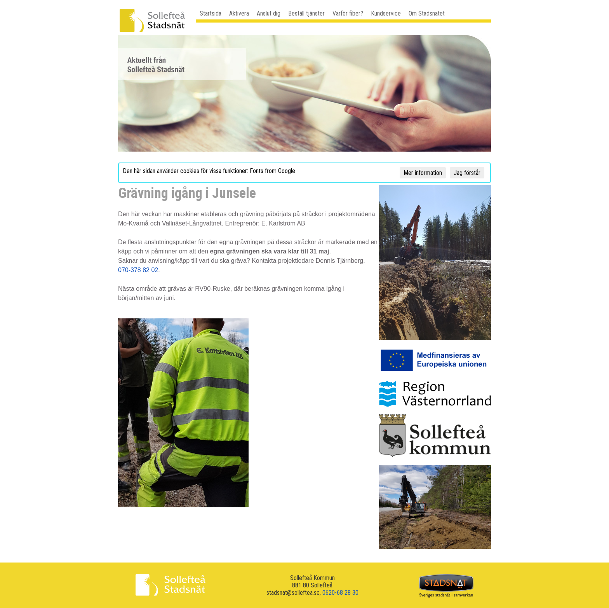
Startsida (210, 13)
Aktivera (239, 13)
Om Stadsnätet (427, 13)
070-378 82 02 (138, 270)
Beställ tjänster (306, 13)
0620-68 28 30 (340, 592)
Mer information (423, 172)
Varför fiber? (347, 13)
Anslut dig (268, 13)
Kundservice (386, 13)
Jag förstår (467, 172)
